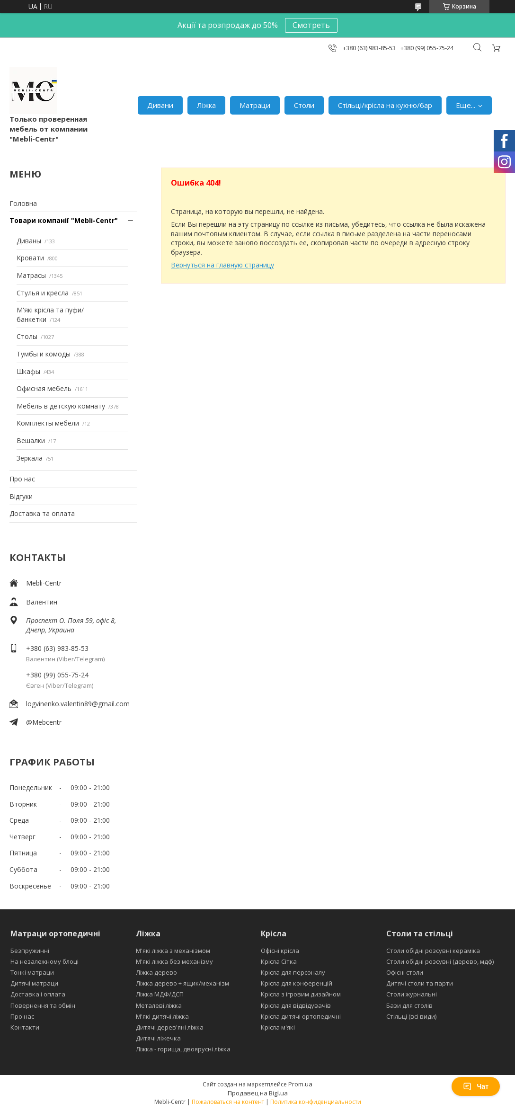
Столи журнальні (411, 994)
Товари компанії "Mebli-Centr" (63, 220)
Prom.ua (300, 1084)
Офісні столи (404, 972)
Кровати (30, 257)
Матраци (255, 105)
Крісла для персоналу (293, 972)
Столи (304, 105)
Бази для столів (409, 1005)
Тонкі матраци (32, 972)
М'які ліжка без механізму (174, 961)
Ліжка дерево (156, 972)
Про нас (22, 478)
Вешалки (31, 440)
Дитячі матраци (34, 983)
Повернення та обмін (42, 1005)
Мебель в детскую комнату (61, 405)
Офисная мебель (44, 388)
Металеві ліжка (159, 1005)
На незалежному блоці (44, 961)
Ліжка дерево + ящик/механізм (182, 983)
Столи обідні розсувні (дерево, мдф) (440, 961)
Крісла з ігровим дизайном (301, 994)
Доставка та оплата (42, 513)
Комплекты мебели (48, 422)
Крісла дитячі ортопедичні (301, 1016)
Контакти (24, 1027)
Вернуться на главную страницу (222, 264)
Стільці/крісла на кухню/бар (385, 105)
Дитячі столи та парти (419, 983)
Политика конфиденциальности (315, 1102)
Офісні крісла (280, 950)
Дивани (160, 105)
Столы (27, 336)
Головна (23, 203)
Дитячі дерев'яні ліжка (170, 1027)
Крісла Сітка (279, 961)
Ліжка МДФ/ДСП (160, 994)
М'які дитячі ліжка (162, 1016)
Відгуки (21, 496)
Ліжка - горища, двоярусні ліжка (183, 1049)
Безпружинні (29, 950)
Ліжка (206, 105)
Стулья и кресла (43, 292)
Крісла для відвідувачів (296, 1005)
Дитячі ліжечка (158, 1038)
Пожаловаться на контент (228, 1102)
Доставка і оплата (37, 994)
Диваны (29, 240)
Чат (475, 1086)
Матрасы (31, 275)
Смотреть (311, 25)
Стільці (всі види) (411, 1016)
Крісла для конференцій (296, 983)
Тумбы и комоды (44, 353)
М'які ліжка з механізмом (173, 950)
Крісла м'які (278, 1027)
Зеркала (30, 457)
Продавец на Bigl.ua (258, 1093)
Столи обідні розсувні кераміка (433, 950)
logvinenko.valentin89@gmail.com (78, 703)
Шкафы (28, 371)
